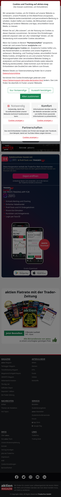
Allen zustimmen (30, 96)
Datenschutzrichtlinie (11, 73)
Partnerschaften (32, 127)
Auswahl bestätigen (41, 90)
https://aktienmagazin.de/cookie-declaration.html (23, 80)
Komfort (46, 106)
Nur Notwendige (18, 90)
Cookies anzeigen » (16, 120)
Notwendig (18, 106)
